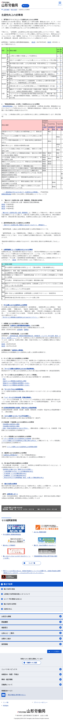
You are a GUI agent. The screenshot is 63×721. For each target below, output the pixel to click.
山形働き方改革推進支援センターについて (17, 594)
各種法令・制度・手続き (31, 674)
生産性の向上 (8, 609)
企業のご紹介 (31, 638)
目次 (4, 379)
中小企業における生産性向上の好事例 (15, 305)
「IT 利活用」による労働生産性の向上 (14, 473)
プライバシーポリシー (40, 702)
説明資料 (20, 329)
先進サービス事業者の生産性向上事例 (14, 381)
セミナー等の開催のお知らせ (13, 599)
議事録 (26, 329)
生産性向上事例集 (17, 350)
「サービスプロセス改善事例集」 (14, 389)
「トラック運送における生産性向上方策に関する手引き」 (19, 440)
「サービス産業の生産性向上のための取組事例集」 (19, 368)
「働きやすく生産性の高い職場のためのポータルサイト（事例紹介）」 (25, 225)
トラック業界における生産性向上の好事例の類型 (22, 447)
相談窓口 (31, 627)
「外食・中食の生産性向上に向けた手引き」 (15, 428)
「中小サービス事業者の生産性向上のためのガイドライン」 (20, 317)
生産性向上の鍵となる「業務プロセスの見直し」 (18, 469)
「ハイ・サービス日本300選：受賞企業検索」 (18, 397)
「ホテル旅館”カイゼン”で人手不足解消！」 (17, 416)
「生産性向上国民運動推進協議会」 (20, 325)
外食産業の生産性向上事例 (11, 424)
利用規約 (5, 705)
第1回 (33, 42)
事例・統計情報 (31, 679)
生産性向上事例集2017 (11, 455)
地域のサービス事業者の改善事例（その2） (16, 385)
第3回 (3, 204)
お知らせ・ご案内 (31, 633)
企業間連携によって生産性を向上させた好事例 (18, 249)
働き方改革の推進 (9, 589)
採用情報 (31, 644)
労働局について (31, 684)
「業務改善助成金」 (7, 106)
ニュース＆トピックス (31, 669)
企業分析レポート (12, 494)
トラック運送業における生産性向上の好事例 (17, 438)
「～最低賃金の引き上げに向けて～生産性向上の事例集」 (21, 192)
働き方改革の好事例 (10, 484)
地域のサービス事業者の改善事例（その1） (16, 383)
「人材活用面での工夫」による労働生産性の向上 (18, 471)
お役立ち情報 (31, 616)
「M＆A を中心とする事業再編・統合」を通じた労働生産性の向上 (23, 477)
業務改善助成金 (6, 194)
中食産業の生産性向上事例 (11, 426)
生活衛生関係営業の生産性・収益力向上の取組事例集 (20, 407)
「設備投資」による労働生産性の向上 (14, 475)
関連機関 (31, 622)
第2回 (49, 42)
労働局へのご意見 (32, 662)
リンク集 (5, 702)
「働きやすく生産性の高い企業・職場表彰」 (15, 212)
